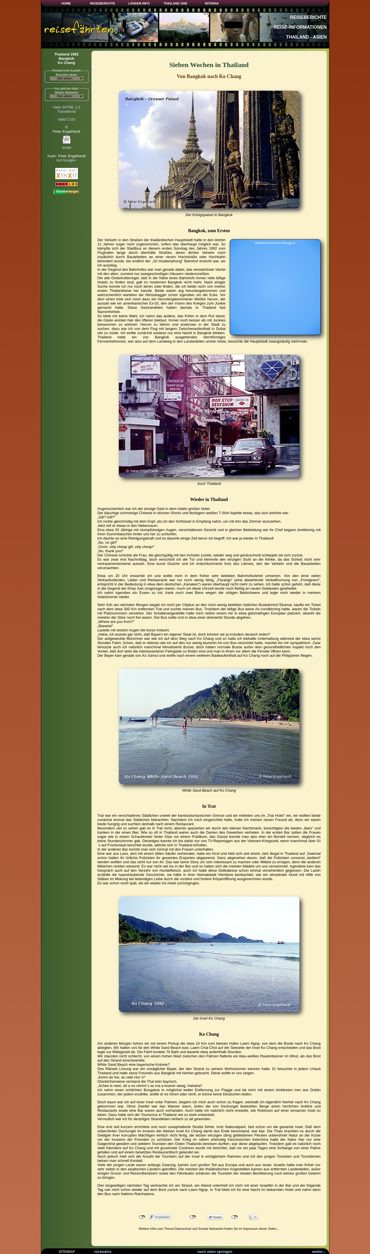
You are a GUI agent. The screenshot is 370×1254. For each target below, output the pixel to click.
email (66, 146)
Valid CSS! (66, 119)
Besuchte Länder (66, 74)
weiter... (319, 1251)
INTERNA (212, 3)
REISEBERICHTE (102, 3)
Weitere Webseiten (66, 92)
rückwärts (102, 1251)
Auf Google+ (66, 160)
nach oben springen (214, 1251)
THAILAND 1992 (175, 3)
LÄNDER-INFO (139, 3)
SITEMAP (67, 1251)
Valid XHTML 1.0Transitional (66, 109)
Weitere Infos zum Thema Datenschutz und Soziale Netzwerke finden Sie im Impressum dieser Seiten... (209, 1228)
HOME (66, 3)
